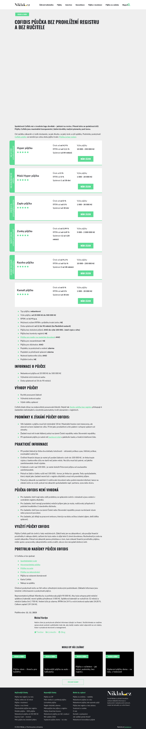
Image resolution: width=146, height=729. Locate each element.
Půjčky (59, 5)
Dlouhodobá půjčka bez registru (26, 708)
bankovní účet (55, 437)
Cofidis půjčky (21, 136)
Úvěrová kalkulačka (46, 5)
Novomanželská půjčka (30, 564)
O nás (75, 711)
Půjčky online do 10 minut (24, 700)
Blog (61, 632)
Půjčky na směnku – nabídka (83, 697)
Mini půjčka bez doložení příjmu (26, 720)
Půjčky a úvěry (22, 14)
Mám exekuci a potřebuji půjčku (55, 700)
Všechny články (73, 682)
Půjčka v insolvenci (95, 5)
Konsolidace (80, 5)
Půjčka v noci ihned (21, 705)
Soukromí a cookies (80, 708)
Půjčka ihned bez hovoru (52, 711)
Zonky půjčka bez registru (81, 407)
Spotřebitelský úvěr (28, 560)
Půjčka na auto (26, 568)
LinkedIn (51, 632)
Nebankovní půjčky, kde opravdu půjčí (86, 702)
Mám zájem (86, 158)
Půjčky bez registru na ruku (24, 697)
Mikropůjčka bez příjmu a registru (55, 708)
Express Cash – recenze (23, 717)
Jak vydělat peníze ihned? (81, 717)
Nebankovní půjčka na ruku (82, 700)
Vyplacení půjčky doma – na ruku (55, 720)
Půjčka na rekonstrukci (30, 572)
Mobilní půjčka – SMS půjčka (25, 711)
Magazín (125, 5)
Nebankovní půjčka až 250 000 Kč (26, 714)
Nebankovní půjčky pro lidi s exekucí (56, 714)
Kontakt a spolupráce (80, 714)
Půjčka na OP (48, 697)
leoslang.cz (127, 727)
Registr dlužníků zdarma (52, 705)
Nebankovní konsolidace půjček (84, 720)
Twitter (39, 632)
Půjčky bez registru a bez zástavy (84, 705)
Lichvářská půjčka (50, 702)
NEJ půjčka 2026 (50, 717)
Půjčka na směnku (112, 5)
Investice (68, 5)
